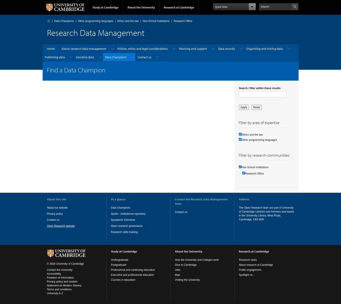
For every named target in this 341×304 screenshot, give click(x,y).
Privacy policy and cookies (62, 281)
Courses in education (123, 279)
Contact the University (59, 269)
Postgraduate (118, 264)
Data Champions (64, 21)
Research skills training (124, 232)
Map (177, 274)
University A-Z (55, 293)
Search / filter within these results (259, 88)
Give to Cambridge (186, 264)
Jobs (177, 269)
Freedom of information (60, 277)
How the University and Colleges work (197, 259)
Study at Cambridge (105, 7)
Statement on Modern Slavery (64, 285)
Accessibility (54, 273)
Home (49, 21)
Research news (248, 259)
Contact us (145, 57)
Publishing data (55, 57)
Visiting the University (187, 279)
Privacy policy (55, 213)
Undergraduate (119, 259)
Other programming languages (95, 21)
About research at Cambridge (256, 264)
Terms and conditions (59, 289)
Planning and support (193, 49)
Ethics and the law (128, 21)
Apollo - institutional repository (128, 213)
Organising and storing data (264, 49)
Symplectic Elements (123, 219)
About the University (141, 7)
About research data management (84, 49)
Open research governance (126, 226)
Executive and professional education (132, 274)
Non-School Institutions (156, 21)
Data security (226, 49)
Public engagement (250, 269)
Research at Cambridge (179, 7)
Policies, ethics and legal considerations (142, 49)
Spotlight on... (247, 274)
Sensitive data (85, 57)
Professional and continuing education (133, 269)
